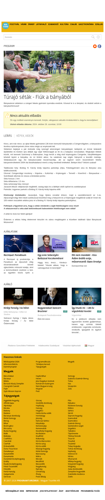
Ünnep (31, 24)
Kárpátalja (40, 423)
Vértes (70, 456)
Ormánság (40, 471)
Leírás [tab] (8, 136)
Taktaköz (72, 431)
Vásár (24, 24)
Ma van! (5, 25)
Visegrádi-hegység (75, 464)
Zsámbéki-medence (76, 474)
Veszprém (72, 386)
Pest (37, 391)
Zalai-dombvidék (75, 469)
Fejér (6, 388)
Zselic (70, 476)
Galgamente (9, 474)
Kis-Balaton (40, 433)
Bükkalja (7, 436)
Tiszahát (71, 441)
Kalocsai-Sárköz (42, 421)
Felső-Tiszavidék (10, 466)
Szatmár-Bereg (74, 423)
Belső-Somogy (10, 418)
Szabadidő (53, 24)
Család (73, 24)
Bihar (6, 423)
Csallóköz (8, 438)
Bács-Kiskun (9, 376)
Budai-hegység (10, 431)
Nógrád (39, 388)
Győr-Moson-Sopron (12, 391)
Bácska (7, 408)
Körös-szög (41, 443)
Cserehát (7, 441)
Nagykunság (41, 466)
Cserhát (7, 443)
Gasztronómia (86, 24)
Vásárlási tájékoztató (72, 345)
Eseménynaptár (10, 366)
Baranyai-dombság (12, 415)
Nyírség (39, 469)
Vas (69, 383)
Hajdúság (40, 405)
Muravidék (40, 464)
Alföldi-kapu (9, 403)
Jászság (39, 418)
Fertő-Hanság (9, 471)
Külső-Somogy (42, 451)
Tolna (70, 381)
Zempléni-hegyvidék (76, 471)
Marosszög (40, 454)
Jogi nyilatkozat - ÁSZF (51, 491)
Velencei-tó (72, 454)
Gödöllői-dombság (44, 403)
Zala (70, 388)
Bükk (6, 433)
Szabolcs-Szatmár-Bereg (78, 378)
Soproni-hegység (75, 415)
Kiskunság (40, 438)
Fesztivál (14, 24)
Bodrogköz (8, 426)
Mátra (38, 456)
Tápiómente (73, 433)
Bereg (6, 421)
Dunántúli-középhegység (14, 459)
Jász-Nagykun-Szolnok (45, 381)
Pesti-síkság (41, 476)
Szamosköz (72, 421)
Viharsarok (72, 459)
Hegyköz (39, 410)
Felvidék (7, 469)
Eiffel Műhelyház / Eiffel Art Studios (15, 313)
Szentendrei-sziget (75, 426)
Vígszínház (76, 315)
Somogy (71, 376)
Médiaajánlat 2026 (11, 361)
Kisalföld (39, 436)
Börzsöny (8, 428)
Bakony (7, 410)
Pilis (69, 400)
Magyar (89, 345)
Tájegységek (41, 366)
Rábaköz (71, 403)
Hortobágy (40, 415)
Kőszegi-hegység (43, 448)
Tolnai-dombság (75, 448)
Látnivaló (41, 24)
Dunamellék (9, 454)
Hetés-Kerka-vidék (43, 413)
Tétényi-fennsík (74, 436)
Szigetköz (72, 428)
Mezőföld (40, 461)
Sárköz (71, 410)
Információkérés (11, 364)
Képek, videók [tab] (25, 136)
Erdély (6, 461)
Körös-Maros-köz (43, 441)
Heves (38, 378)
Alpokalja (8, 405)
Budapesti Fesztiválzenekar (49, 315)
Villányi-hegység (74, 461)
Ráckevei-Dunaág (75, 405)
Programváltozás (43, 361)
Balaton (7, 413)
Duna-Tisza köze (11, 448)
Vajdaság (72, 451)
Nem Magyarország (44, 386)
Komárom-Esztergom (45, 383)
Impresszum (32, 491)
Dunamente (9, 456)
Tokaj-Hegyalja (74, 446)
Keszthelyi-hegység (44, 431)
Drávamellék (9, 446)
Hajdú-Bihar (41, 376)
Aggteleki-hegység (11, 400)
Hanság (39, 408)
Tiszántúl (71, 443)
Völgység (72, 466)
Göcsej (39, 400)
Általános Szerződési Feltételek (21, 345)
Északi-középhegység (13, 464)
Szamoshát (72, 418)
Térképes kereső (43, 364)
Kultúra (64, 24)
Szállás (99, 24)
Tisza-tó (71, 438)
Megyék (71, 361)
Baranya (7, 378)
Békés (6, 381)
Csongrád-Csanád (11, 386)
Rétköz (71, 408)
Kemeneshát (41, 428)
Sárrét (70, 413)
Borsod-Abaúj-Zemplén (14, 383)
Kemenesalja (41, 426)
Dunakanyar (9, 451)
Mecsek (39, 459)
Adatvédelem (72, 491)
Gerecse (7, 476)
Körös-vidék (41, 446)
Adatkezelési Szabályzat (48, 345)
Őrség (38, 474)
